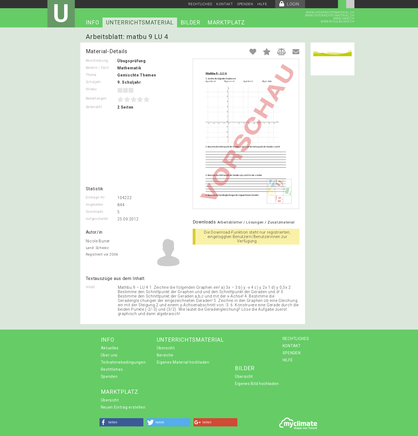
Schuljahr (93, 82)
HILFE (262, 4)
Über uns (109, 355)
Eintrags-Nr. (95, 197)
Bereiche (165, 355)
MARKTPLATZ (226, 22)
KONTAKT (224, 4)
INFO (92, 22)
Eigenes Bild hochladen (257, 383)
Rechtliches (112, 369)
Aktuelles (110, 348)
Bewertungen (96, 98)
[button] (121, 422)
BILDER (190, 22)
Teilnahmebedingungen (123, 362)
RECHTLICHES (200, 4)
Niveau (91, 89)
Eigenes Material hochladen (183, 362)
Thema (91, 75)
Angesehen (94, 204)
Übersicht (166, 348)
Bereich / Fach (97, 68)
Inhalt (90, 287)
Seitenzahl (94, 107)
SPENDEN (245, 4)
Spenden (109, 376)
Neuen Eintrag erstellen (123, 407)
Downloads (95, 212)
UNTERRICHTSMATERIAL (139, 22)
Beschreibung (97, 61)
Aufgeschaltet (97, 219)
